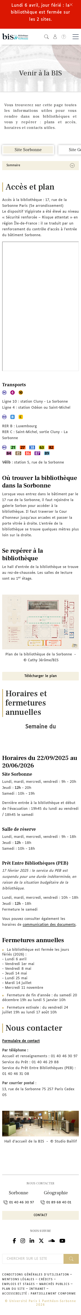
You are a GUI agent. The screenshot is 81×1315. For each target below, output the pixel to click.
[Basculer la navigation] (75, 36)
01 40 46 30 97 (18, 1202)
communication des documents (49, 925)
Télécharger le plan (40, 676)
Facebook (14, 1240)
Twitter (41, 1240)
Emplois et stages (18, 1284)
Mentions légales (18, 1279)
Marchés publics (54, 1284)
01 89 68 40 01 (55, 1202)
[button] (46, 36)
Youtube (62, 1240)
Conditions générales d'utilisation (35, 1275)
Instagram (23, 1240)
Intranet (37, 1289)
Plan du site (13, 1289)
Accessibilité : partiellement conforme (39, 1294)
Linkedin (32, 1240)
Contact (41, 1215)
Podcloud (51, 1240)
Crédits (46, 1279)
